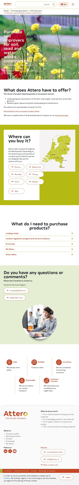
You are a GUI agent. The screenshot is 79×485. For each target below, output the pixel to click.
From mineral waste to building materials (59, 426)
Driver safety (11, 254)
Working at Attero (13, 436)
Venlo (17, 181)
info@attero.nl (53, 459)
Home (6, 11)
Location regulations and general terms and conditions (28, 238)
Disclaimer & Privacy (21, 471)
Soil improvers (36, 11)
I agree (68, 477)
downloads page (61, 115)
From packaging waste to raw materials (58, 419)
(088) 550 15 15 (16, 298)
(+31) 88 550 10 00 (55, 452)
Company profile (12, 433)
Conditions (8, 471)
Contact (9, 73)
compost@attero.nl (18, 290)
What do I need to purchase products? (21, 70)
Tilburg (35, 174)
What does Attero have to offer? (19, 65)
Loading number (12, 233)
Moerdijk (18, 174)
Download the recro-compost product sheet (22, 111)
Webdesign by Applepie (47, 471)
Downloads (10, 441)
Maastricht (36, 167)
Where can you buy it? (15, 68)
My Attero (10, 249)
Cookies (34, 471)
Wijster (35, 181)
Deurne (17, 167)
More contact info (50, 465)
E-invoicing (10, 244)
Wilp (16, 191)
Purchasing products (19, 11)
